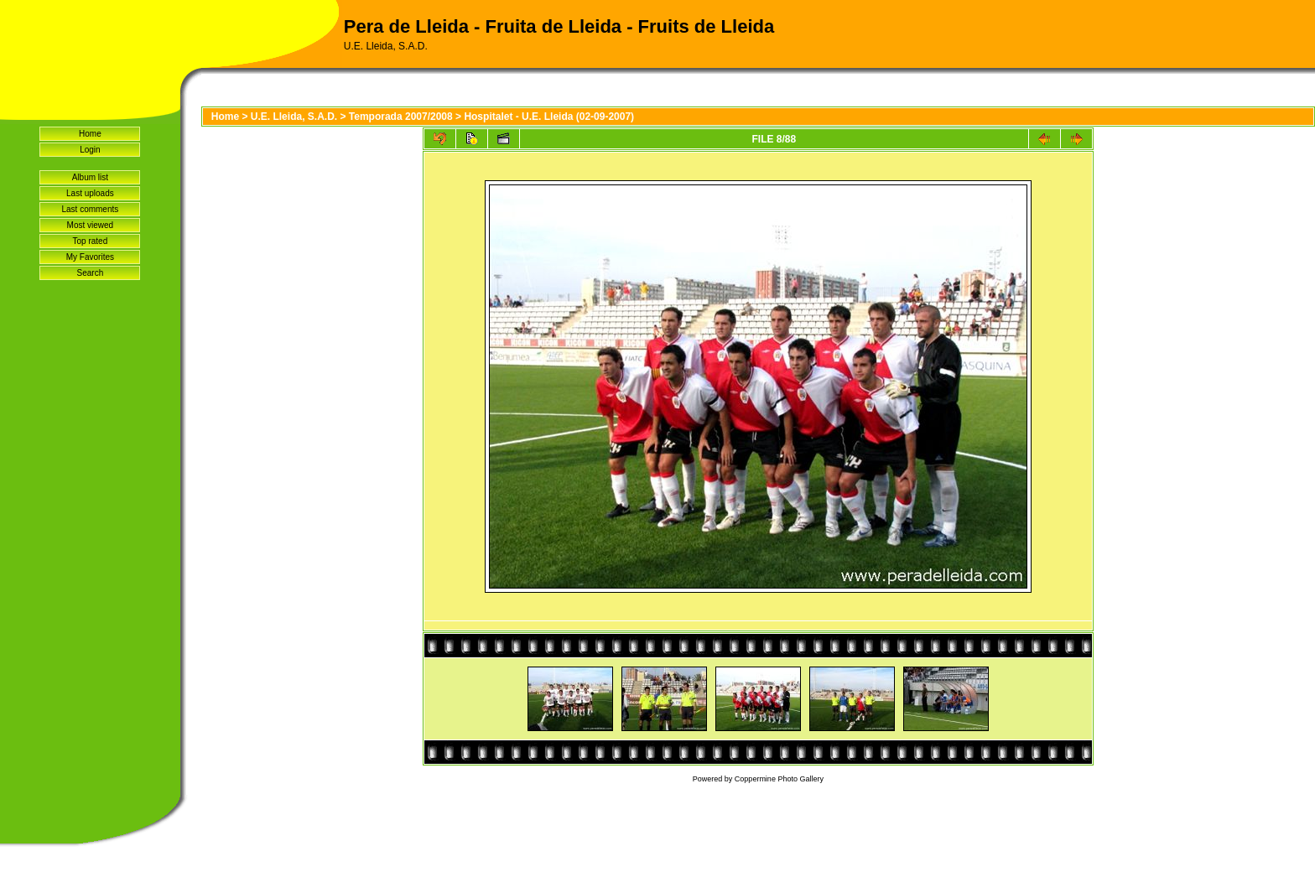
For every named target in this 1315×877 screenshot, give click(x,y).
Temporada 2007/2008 (401, 116)
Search (90, 273)
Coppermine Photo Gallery (779, 779)
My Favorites (90, 257)
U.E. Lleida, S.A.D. (294, 116)
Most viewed (90, 225)
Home (90, 133)
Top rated (90, 241)
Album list (90, 177)
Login (90, 149)
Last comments (89, 209)
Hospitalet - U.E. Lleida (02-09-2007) (549, 116)
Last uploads (90, 193)
